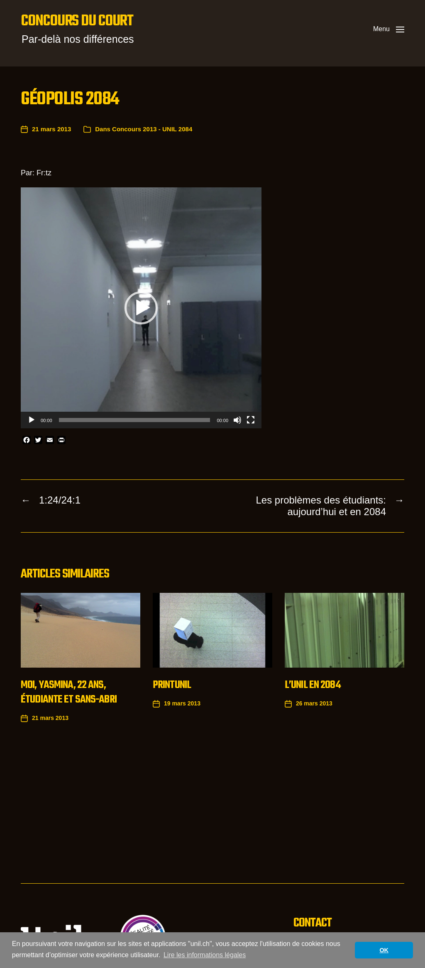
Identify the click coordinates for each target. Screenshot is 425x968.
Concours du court (77, 21)
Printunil (172, 685)
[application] (141, 307)
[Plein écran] (251, 420)
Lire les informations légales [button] (205, 954)
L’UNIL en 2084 (313, 685)
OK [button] (383, 950)
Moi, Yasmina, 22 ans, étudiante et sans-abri (69, 692)
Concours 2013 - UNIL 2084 (152, 129)
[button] (389, 29)
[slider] (134, 420)
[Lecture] (31, 420)
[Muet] (237, 420)
